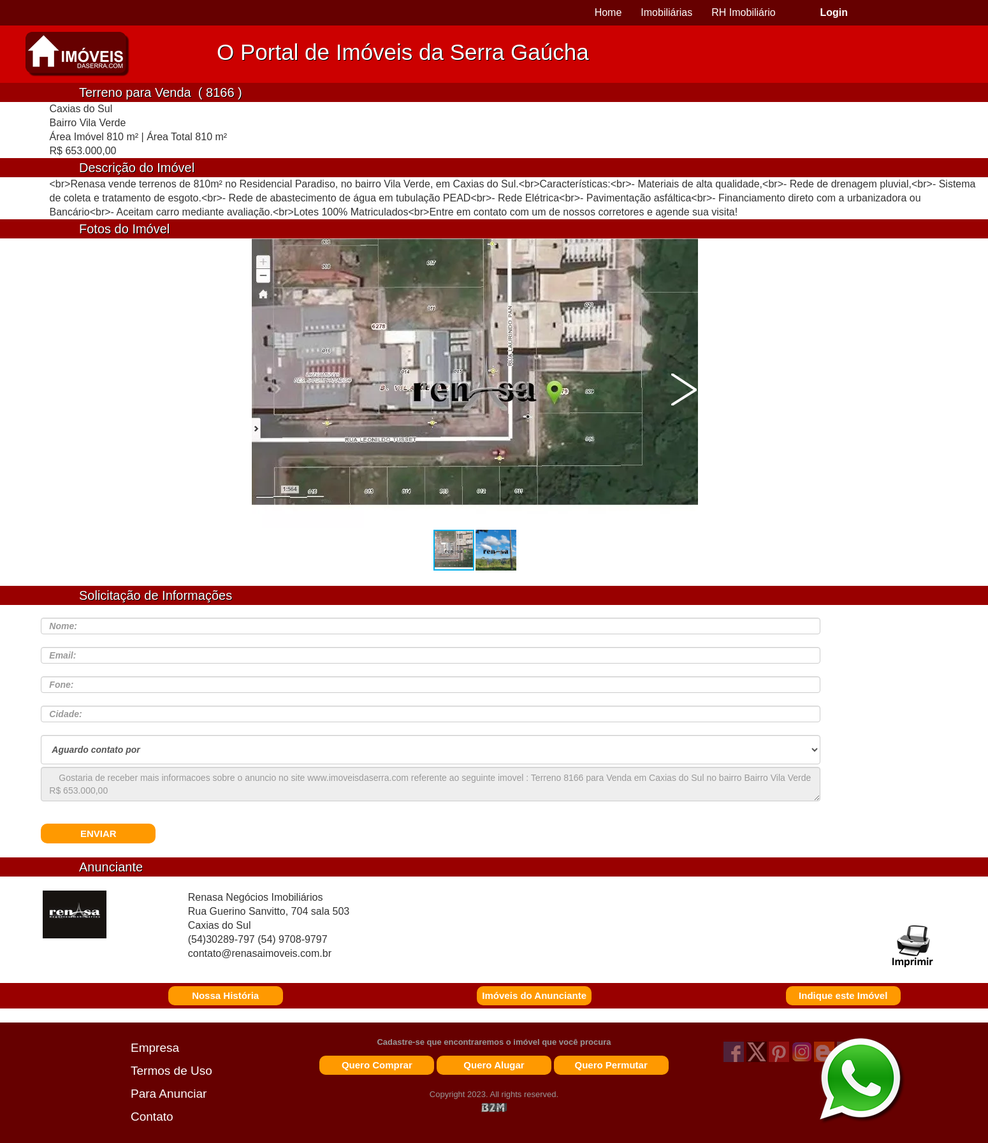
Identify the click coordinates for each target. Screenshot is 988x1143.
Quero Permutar (611, 1064)
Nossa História (225, 995)
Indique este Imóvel (843, 995)
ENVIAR (98, 833)
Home (608, 12)
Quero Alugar (493, 1064)
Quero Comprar (377, 1064)
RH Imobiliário (743, 12)
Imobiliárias (666, 12)
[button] (684, 389)
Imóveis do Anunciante (534, 995)
